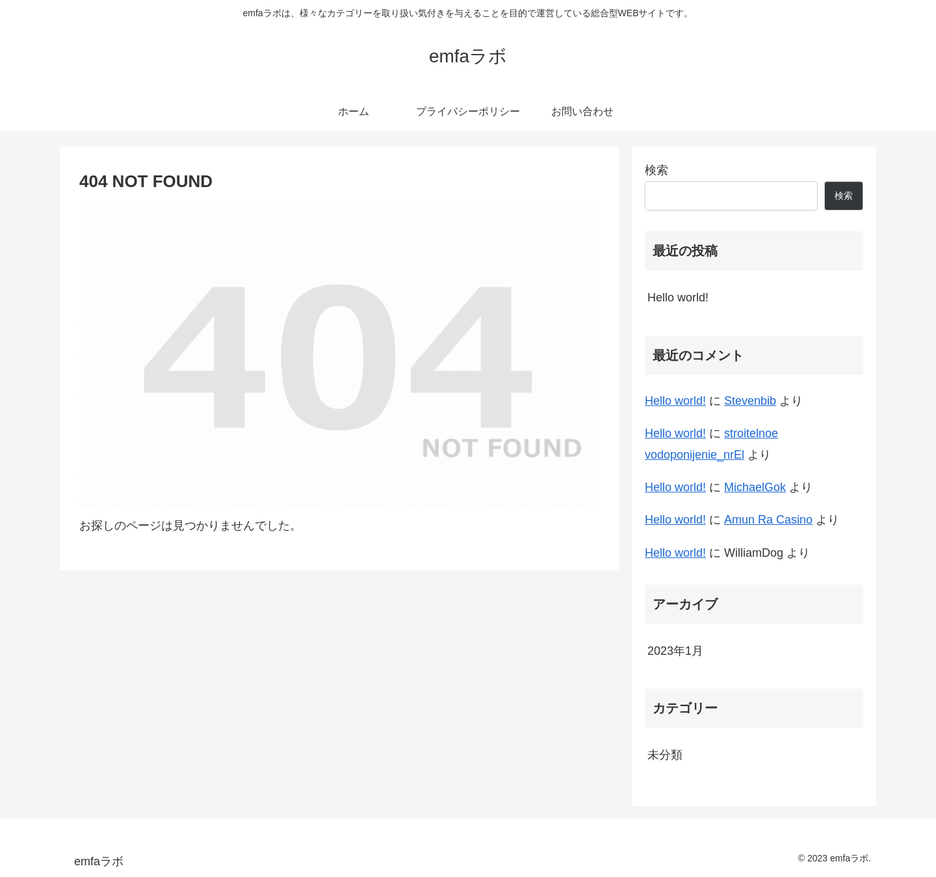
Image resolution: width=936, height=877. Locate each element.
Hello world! (677, 297)
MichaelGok (755, 487)
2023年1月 (675, 650)
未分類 (664, 754)
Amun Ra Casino (768, 519)
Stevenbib (750, 400)
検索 (656, 170)
